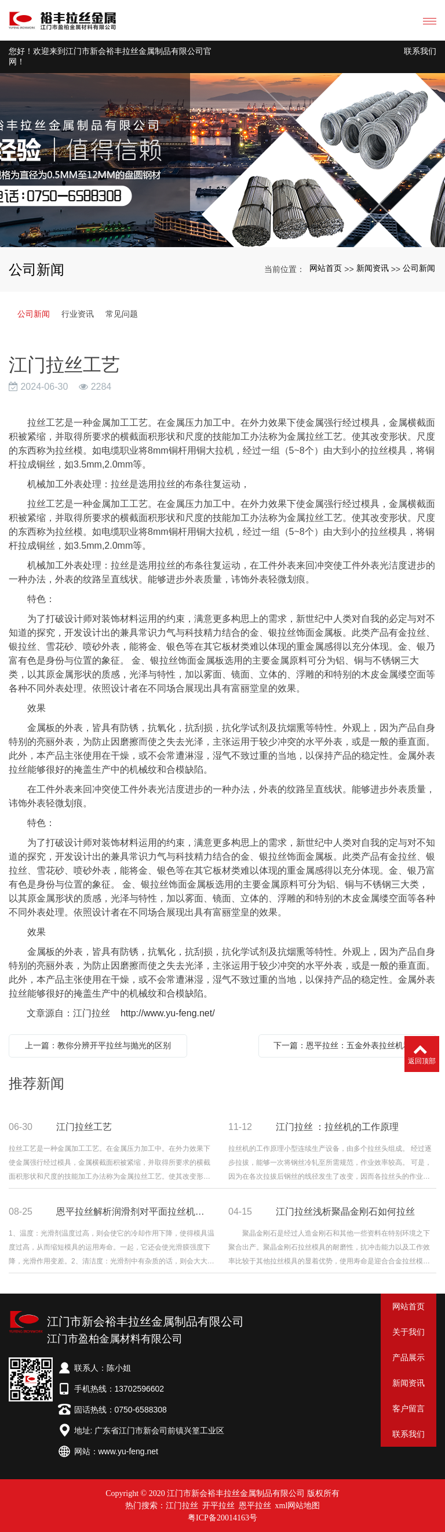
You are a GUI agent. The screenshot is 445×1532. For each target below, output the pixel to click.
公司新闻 (419, 268)
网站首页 (325, 268)
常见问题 (121, 313)
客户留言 (408, 1408)
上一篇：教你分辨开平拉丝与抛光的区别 (98, 1045)
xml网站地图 (297, 1505)
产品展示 (408, 1357)
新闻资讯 (372, 268)
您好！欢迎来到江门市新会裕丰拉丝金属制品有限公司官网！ (110, 56)
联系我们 (420, 51)
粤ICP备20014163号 (222, 1517)
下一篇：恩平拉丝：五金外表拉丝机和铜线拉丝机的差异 (350, 1045)
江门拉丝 (182, 1505)
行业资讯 (77, 313)
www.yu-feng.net (129, 1451)
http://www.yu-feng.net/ (168, 1013)
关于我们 (408, 1332)
